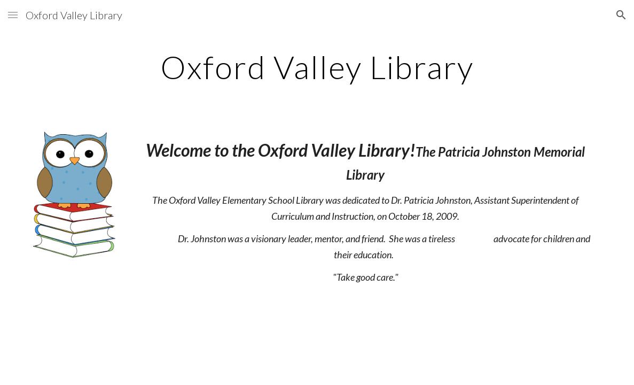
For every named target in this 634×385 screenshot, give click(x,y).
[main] (317, 67)
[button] (13, 14)
